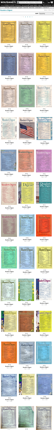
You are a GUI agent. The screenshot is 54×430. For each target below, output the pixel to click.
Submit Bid (25, 7)
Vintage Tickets (33, 5)
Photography (18, 5)
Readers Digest (6, 10)
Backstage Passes (47, 5)
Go (43, 2)
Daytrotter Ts (46, 7)
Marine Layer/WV (25, 5)
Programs (40, 5)
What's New (31, 7)
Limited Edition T (38, 7)
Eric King (7, 7)
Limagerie (20, 7)
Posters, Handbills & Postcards (7, 5)
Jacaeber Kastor (13, 7)
